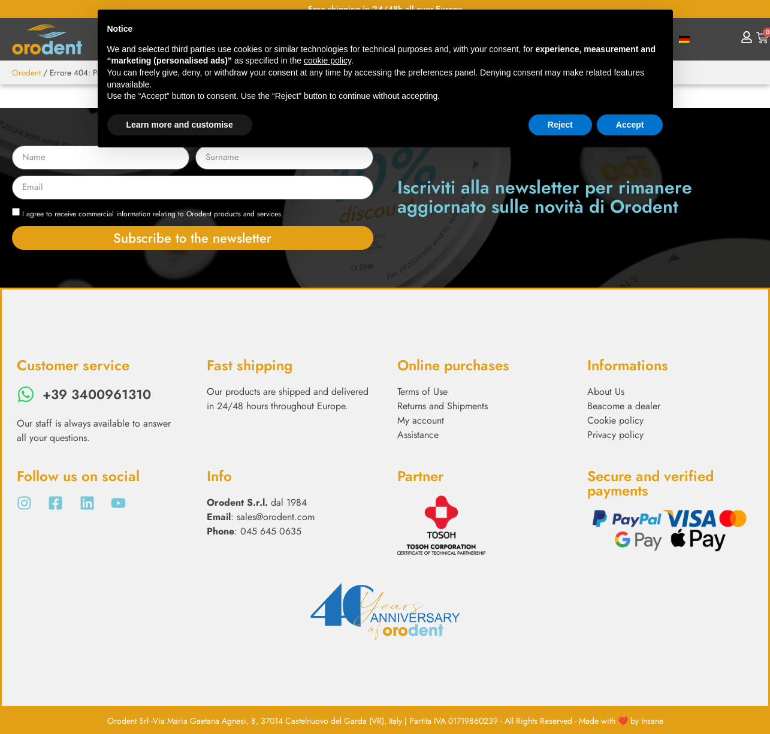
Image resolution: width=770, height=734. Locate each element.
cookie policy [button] (327, 60)
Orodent (26, 72)
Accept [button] (630, 124)
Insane (652, 721)
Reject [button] (560, 124)
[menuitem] (684, 39)
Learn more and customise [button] (179, 124)
